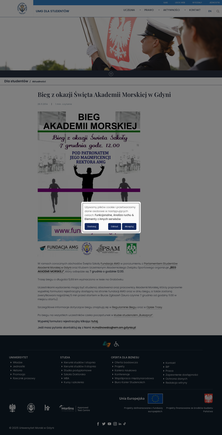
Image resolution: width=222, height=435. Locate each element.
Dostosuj (91, 226)
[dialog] (111, 217)
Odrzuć (114, 226)
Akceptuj (129, 226)
